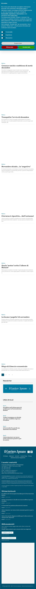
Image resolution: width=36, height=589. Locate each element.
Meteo (3, 63)
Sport (4, 405)
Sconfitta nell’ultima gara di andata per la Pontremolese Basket (12, 409)
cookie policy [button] (13, 15)
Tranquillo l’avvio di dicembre (15, 117)
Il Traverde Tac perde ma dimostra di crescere (11, 428)
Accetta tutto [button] (26, 47)
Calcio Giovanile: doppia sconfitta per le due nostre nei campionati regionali (17, 516)
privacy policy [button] (22, 8)
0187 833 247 (7, 467)
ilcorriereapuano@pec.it (10, 471)
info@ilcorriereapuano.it (11, 470)
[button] (34, 2)
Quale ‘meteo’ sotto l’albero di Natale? (15, 266)
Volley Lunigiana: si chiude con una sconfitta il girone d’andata (12, 418)
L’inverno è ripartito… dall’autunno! (18, 216)
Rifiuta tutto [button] (9, 47)
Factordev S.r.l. (30, 586)
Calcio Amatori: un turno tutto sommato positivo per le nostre (12, 438)
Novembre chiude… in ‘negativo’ (16, 166)
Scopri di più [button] (18, 43)
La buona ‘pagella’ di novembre (16, 317)
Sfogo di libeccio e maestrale (14, 366)
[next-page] (12, 375)
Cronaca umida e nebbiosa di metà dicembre (17, 66)
